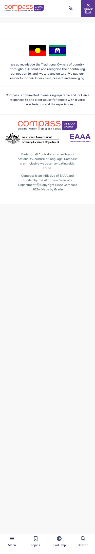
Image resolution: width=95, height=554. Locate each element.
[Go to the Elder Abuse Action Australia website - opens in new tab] (80, 138)
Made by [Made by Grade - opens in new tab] (52, 189)
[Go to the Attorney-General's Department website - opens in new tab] (32, 138)
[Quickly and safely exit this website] (88, 8)
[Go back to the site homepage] (24, 8)
